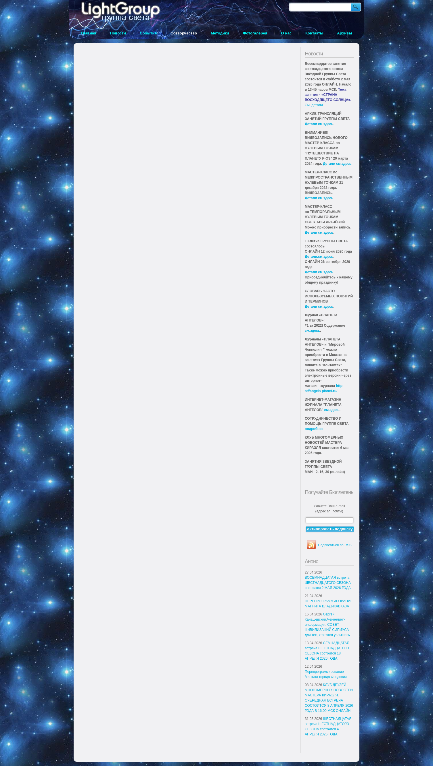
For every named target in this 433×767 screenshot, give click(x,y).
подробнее (314, 429)
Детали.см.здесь (319, 257)
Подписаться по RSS (334, 545)
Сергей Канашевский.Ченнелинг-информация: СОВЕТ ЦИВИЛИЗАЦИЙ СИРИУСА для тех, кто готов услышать (327, 624)
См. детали (314, 105)
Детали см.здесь (319, 124)
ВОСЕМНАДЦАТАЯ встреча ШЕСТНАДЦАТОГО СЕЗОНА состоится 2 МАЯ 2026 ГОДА (328, 583)
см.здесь (312, 331)
